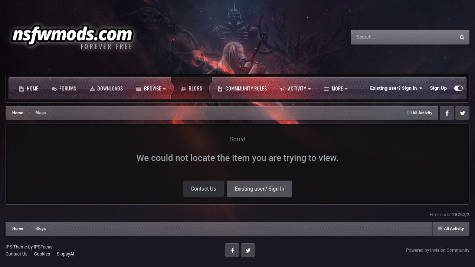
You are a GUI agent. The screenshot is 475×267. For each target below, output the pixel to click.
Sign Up (438, 88)
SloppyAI (65, 254)
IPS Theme (16, 247)
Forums (64, 88)
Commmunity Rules (242, 88)
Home (28, 88)
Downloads (106, 88)
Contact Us (203, 189)
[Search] (383, 37)
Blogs (191, 88)
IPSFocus (43, 247)
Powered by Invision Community (437, 250)
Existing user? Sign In (396, 88)
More (335, 88)
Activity (295, 88)
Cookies (42, 254)
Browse (151, 88)
